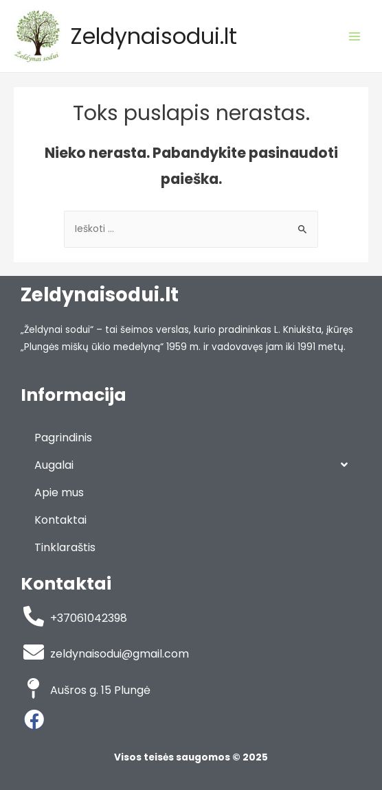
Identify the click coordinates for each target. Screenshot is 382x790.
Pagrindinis (63, 437)
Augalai (191, 465)
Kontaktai (60, 520)
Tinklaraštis (64, 547)
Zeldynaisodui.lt (154, 36)
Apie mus (59, 492)
